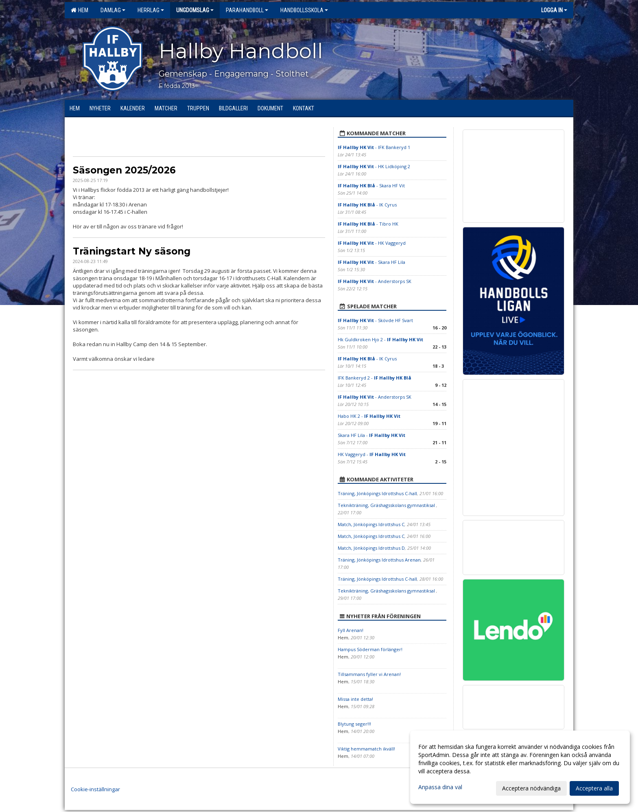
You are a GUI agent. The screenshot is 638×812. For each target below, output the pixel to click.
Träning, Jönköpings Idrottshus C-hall (377, 493)
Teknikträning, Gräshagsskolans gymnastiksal (387, 505)
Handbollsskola (304, 10)
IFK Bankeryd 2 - (374, 378)
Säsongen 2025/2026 (124, 170)
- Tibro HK (368, 224)
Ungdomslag (195, 10)
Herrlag (151, 10)
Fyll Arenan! (350, 630)
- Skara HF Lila (371, 262)
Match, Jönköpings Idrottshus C (371, 524)
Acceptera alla (594, 788)
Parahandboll (247, 10)
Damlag (113, 10)
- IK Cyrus (367, 205)
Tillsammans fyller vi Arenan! (369, 674)
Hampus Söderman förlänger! (370, 649)
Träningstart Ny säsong (131, 251)
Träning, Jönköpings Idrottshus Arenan (379, 560)
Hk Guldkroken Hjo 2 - (380, 339)
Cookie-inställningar (95, 789)
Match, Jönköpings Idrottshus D (371, 548)
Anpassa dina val (440, 787)
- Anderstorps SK (374, 281)
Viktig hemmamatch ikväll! (366, 749)
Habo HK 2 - (369, 416)
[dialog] (520, 767)
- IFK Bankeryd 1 (374, 147)
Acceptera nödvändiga (531, 788)
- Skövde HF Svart (375, 320)
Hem (79, 10)
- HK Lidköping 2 (374, 166)
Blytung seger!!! (354, 724)
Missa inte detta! (355, 699)
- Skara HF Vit (371, 185)
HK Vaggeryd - (372, 454)
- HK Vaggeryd (372, 243)
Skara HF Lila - (371, 435)
